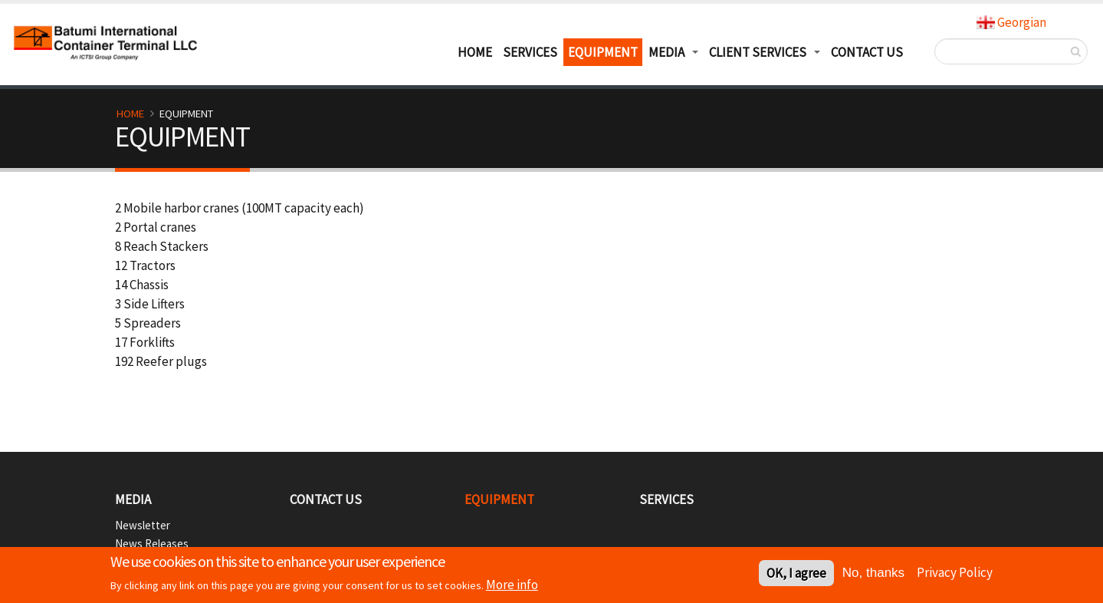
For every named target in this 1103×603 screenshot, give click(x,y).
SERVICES (530, 52)
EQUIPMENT (603, 52)
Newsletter (142, 525)
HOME (475, 52)
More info (512, 585)
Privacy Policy (955, 572)
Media (133, 499)
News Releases (152, 543)
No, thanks (873, 573)
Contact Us (867, 52)
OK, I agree (796, 573)
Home (130, 113)
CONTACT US (326, 499)
